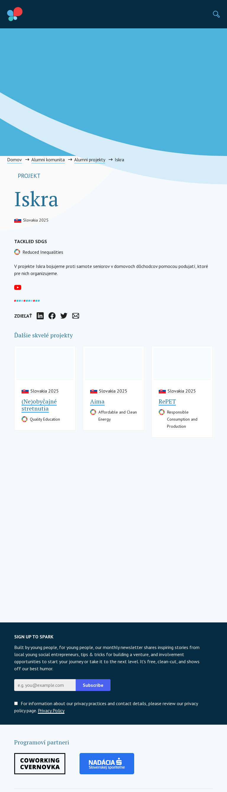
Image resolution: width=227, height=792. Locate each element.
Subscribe (93, 685)
